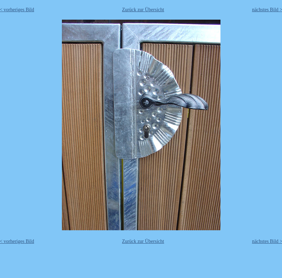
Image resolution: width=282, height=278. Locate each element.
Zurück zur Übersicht (143, 9)
